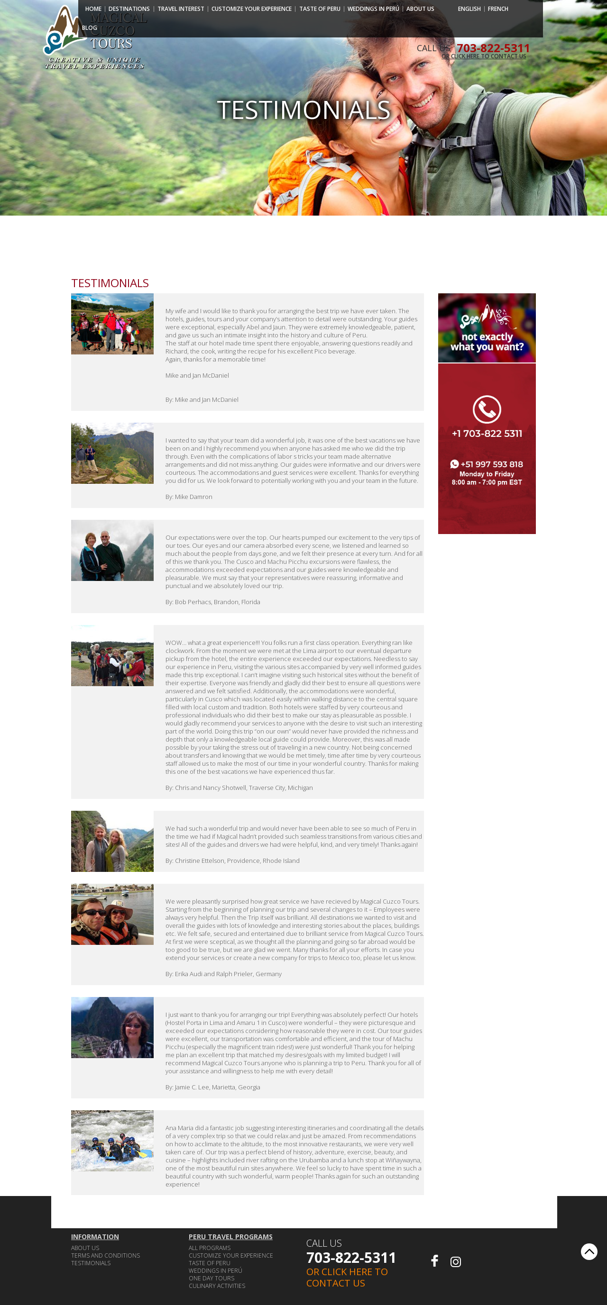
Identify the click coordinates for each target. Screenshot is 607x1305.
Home (93, 9)
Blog (89, 28)
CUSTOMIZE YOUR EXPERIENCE (252, 9)
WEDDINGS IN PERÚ (373, 9)
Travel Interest (180, 9)
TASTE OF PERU (319, 9)
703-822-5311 (351, 1257)
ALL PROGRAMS (209, 1248)
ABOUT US (420, 9)
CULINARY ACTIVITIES (217, 1286)
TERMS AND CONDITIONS (105, 1255)
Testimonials (90, 1263)
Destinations (129, 9)
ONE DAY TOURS (211, 1278)
